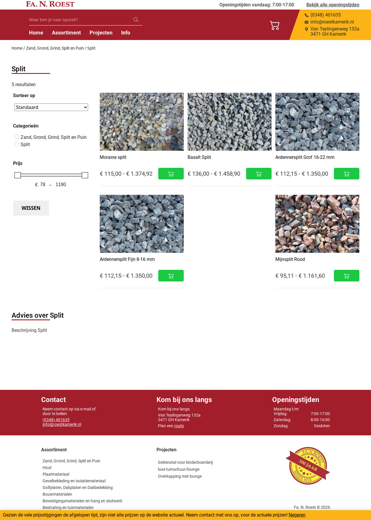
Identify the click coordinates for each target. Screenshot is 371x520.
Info (192, 33)
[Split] (16, 144)
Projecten (168, 33)
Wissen (30, 208)
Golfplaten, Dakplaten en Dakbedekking (78, 487)
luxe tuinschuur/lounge (178, 469)
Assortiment (133, 33)
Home (103, 33)
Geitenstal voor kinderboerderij (185, 462)
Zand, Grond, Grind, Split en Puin (55, 48)
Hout (47, 467)
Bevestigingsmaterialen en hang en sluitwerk (82, 501)
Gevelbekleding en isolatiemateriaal (74, 481)
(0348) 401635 (56, 419)
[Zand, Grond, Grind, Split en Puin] (16, 136)
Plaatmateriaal (56, 474)
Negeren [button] (297, 515)
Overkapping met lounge (180, 476)
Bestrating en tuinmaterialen (68, 507)
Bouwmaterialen (57, 494)
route (179, 425)
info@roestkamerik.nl (62, 424)
